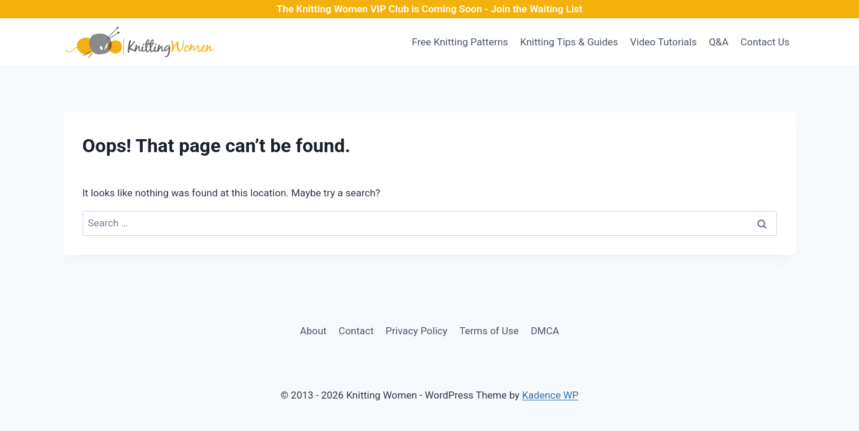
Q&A (718, 42)
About (313, 331)
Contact (355, 331)
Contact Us (764, 42)
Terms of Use (489, 331)
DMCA (545, 331)
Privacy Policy (416, 331)
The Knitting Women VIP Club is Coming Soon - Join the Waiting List (429, 9)
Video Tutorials (663, 42)
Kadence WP (550, 395)
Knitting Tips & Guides (569, 42)
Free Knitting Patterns (460, 42)
